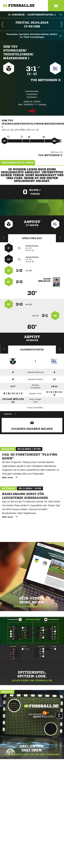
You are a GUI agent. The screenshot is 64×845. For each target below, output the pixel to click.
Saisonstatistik (32, 349)
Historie (4, 349)
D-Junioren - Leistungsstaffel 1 (34, 15)
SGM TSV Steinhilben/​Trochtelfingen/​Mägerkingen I (18, 52)
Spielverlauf (32, 238)
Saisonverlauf (60, 349)
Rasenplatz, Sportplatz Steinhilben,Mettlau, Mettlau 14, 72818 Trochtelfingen (33, 35)
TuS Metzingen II (46, 79)
